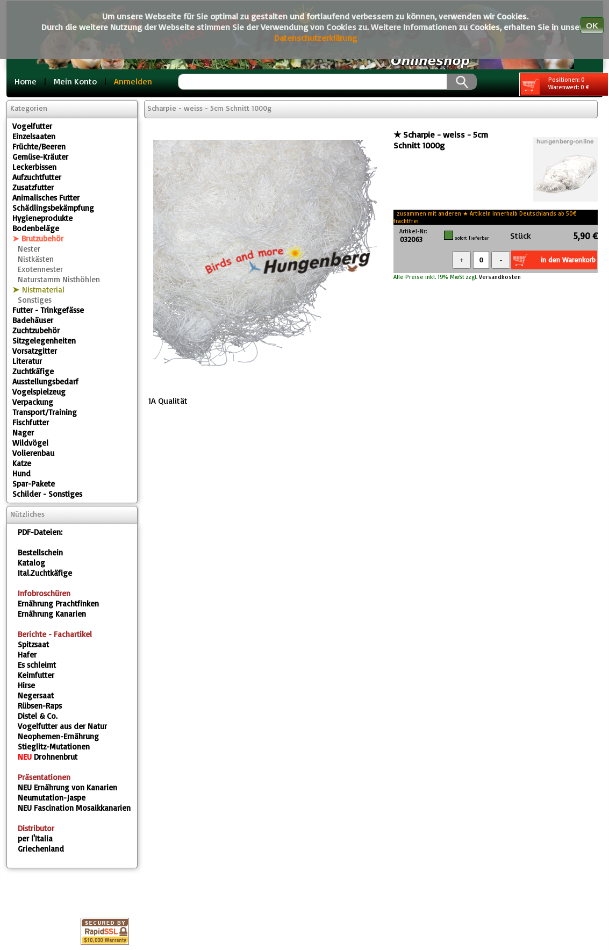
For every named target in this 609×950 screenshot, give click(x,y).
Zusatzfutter (33, 187)
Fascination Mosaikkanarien (74, 808)
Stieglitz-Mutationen (54, 746)
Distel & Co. (38, 716)
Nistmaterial (43, 289)
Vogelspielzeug (39, 392)
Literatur (27, 361)
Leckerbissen (34, 167)
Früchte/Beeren (39, 146)
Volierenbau (33, 453)
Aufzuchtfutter (36, 177)
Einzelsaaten (33, 136)
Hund (21, 473)
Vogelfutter (32, 126)
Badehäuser (32, 320)
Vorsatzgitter (34, 351)
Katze (21, 463)
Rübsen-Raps (40, 706)
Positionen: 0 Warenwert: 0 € (555, 85)
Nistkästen (36, 259)
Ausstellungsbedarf (45, 381)
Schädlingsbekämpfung (53, 208)
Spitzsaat (33, 644)
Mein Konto (75, 81)
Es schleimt (37, 665)
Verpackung (32, 402)
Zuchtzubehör (36, 330)
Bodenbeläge (35, 228)
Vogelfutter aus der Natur (62, 726)
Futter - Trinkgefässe (48, 310)
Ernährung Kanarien (52, 614)
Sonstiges (35, 300)
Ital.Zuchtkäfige (45, 573)
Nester (29, 249)
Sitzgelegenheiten (44, 340)
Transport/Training (44, 412)
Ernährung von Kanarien (67, 787)
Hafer (27, 654)
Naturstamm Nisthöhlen (59, 279)
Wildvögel (30, 443)
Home (26, 81)
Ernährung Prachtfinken (58, 603)
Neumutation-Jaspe (51, 797)
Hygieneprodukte (42, 218)
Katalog (31, 563)
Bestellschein (40, 552)
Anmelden (133, 81)
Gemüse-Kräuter (40, 157)
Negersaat (36, 695)
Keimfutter (36, 675)
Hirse (26, 685)
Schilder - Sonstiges (47, 494)
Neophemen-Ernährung (58, 736)
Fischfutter (30, 422)
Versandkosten (499, 277)
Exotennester (40, 269)
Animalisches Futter (46, 197)
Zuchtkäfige (33, 371)
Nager (23, 432)
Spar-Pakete (33, 483)
